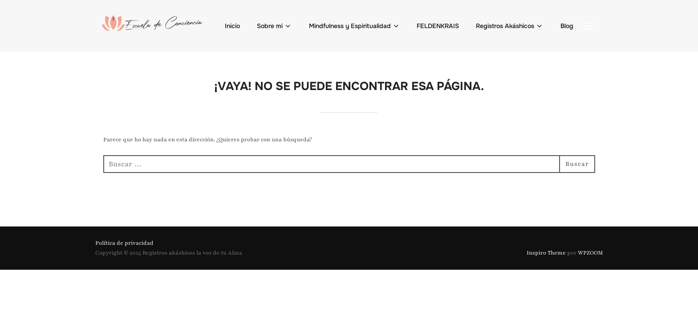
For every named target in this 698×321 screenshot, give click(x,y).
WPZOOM (590, 252)
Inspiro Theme (546, 252)
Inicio (232, 26)
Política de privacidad (124, 243)
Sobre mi (274, 26)
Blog (566, 26)
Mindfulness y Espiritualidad (354, 26)
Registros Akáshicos (510, 26)
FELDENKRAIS (438, 26)
